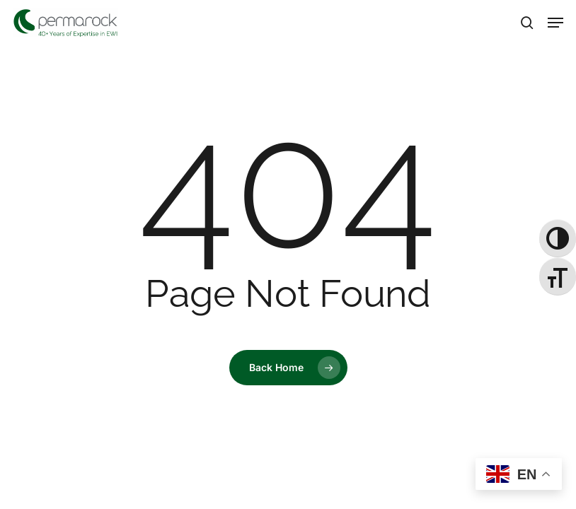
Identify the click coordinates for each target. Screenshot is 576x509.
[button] (555, 23)
